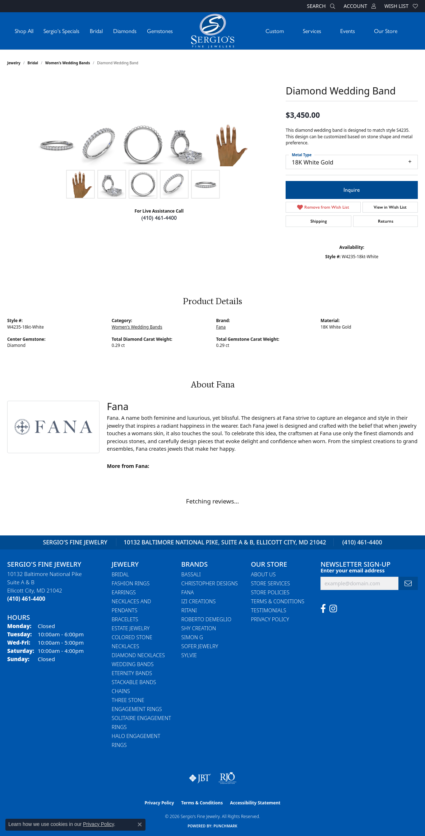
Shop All (24, 31)
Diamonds (125, 31)
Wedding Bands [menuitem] (133, 664)
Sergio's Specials (61, 31)
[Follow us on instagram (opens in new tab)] (333, 608)
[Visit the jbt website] (200, 778)
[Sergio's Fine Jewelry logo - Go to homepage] (212, 31)
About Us (263, 574)
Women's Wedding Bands (67, 62)
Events (347, 31)
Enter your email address (352, 570)
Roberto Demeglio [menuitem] (206, 619)
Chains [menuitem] (121, 691)
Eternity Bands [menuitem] (132, 673)
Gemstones (160, 31)
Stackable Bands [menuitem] (134, 682)
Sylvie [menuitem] (189, 655)
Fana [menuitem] (187, 592)
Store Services (270, 583)
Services (312, 31)
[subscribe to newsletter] (408, 583)
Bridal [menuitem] (120, 574)
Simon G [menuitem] (192, 637)
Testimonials (268, 610)
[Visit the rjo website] (227, 778)
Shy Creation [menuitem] (198, 628)
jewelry (13, 62)
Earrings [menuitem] (124, 592)
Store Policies (270, 592)
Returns (385, 221)
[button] (320, 6)
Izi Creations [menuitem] (198, 601)
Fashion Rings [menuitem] (131, 583)
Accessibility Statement (255, 803)
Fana (221, 327)
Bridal (96, 31)
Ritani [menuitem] (189, 610)
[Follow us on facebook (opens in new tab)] (323, 608)
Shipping (318, 221)
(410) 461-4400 (159, 217)
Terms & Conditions (277, 601)
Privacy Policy (270, 619)
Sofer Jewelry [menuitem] (199, 646)
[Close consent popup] (140, 824)
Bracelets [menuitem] (125, 619)
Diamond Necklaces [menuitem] (138, 655)
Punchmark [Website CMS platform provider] (225, 825)
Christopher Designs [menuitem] (209, 583)
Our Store (385, 31)
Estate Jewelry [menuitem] (131, 628)
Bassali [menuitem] (191, 574)
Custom (274, 31)
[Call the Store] (26, 598)
